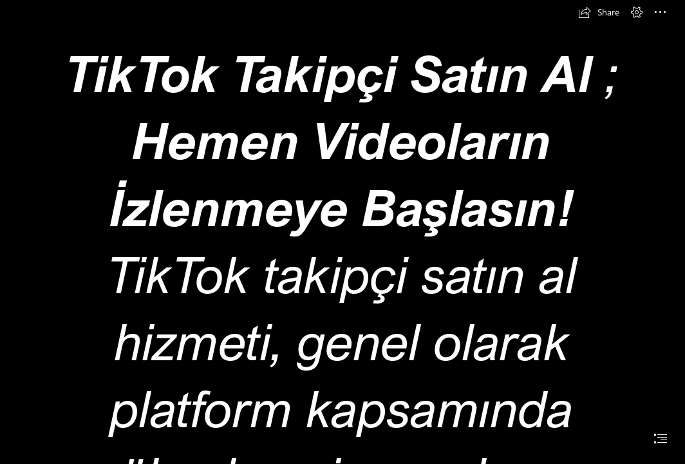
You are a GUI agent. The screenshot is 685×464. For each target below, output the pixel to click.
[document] (342, 232)
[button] (598, 12)
